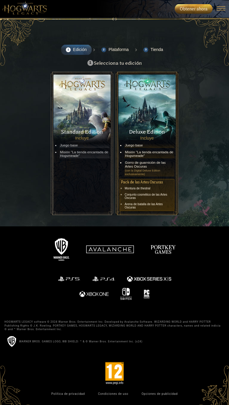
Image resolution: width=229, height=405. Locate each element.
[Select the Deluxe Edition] (147, 143)
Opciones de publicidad (160, 393)
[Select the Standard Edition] (82, 143)
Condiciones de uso (113, 393)
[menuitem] (23, 9)
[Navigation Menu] (221, 9)
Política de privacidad (68, 393)
